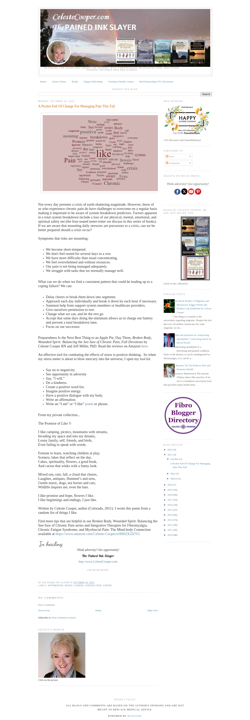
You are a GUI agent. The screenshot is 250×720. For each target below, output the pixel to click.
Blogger (134, 715)
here (144, 346)
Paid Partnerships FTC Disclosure (156, 81)
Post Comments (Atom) (64, 617)
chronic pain (93, 585)
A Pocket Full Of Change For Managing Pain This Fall (76, 106)
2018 (170, 494)
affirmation (55, 585)
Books (75, 81)
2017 (170, 499)
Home (43, 81)
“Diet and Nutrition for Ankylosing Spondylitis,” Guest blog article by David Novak (192, 339)
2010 (170, 534)
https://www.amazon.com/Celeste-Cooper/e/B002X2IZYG (98, 534)
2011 (170, 529)
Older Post (152, 610)
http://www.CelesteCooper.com (98, 561)
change (79, 585)
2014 (170, 514)
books (69, 585)
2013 (170, 519)
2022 (170, 449)
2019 (170, 489)
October (174, 459)
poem (89, 404)
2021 (170, 454)
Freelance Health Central (120, 81)
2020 (170, 484)
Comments (173, 163)
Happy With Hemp (93, 81)
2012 (170, 524)
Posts (170, 156)
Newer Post (44, 610)
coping (107, 585)
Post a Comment (46, 604)
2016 (170, 504)
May (173, 473)
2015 (170, 509)
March (174, 478)
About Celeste (59, 81)
